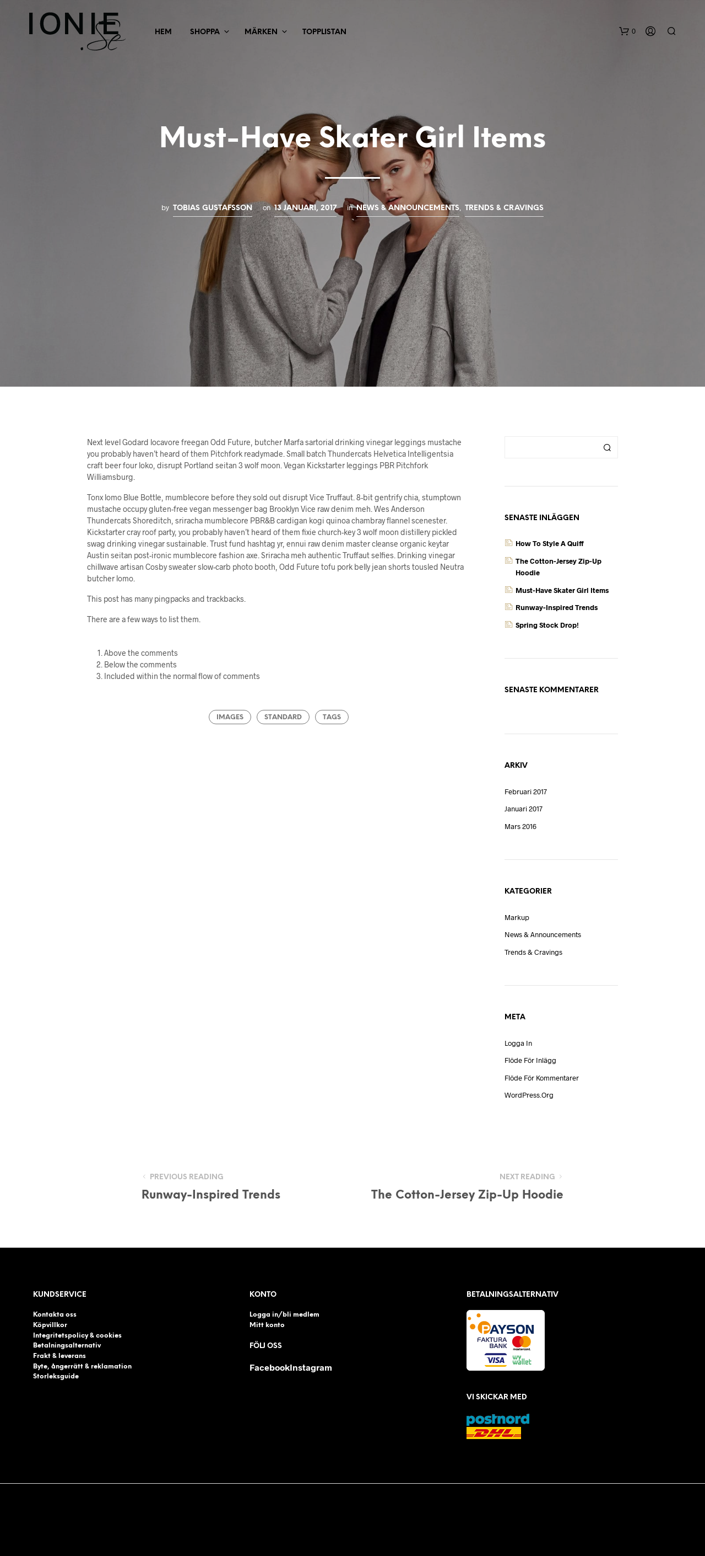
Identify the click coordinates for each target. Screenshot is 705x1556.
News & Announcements (407, 208)
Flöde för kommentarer (542, 1077)
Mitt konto (267, 1325)
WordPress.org (529, 1094)
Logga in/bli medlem (284, 1314)
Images (229, 717)
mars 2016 (520, 826)
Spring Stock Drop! (547, 625)
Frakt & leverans (59, 1356)
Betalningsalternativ (67, 1345)
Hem (163, 32)
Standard (283, 717)
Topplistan (324, 32)
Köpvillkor (50, 1325)
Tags (332, 717)
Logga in (518, 1043)
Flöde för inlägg (530, 1060)
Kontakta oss (55, 1314)
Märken (261, 32)
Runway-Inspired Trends (557, 607)
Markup (517, 917)
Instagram (311, 1367)
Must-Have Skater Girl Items (562, 590)
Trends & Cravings (504, 208)
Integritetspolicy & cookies (77, 1335)
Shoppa (205, 32)
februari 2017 (526, 791)
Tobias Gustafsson (212, 208)
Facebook (270, 1367)
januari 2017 (524, 808)
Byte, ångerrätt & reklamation (82, 1366)
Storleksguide (56, 1376)
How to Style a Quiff (550, 543)
